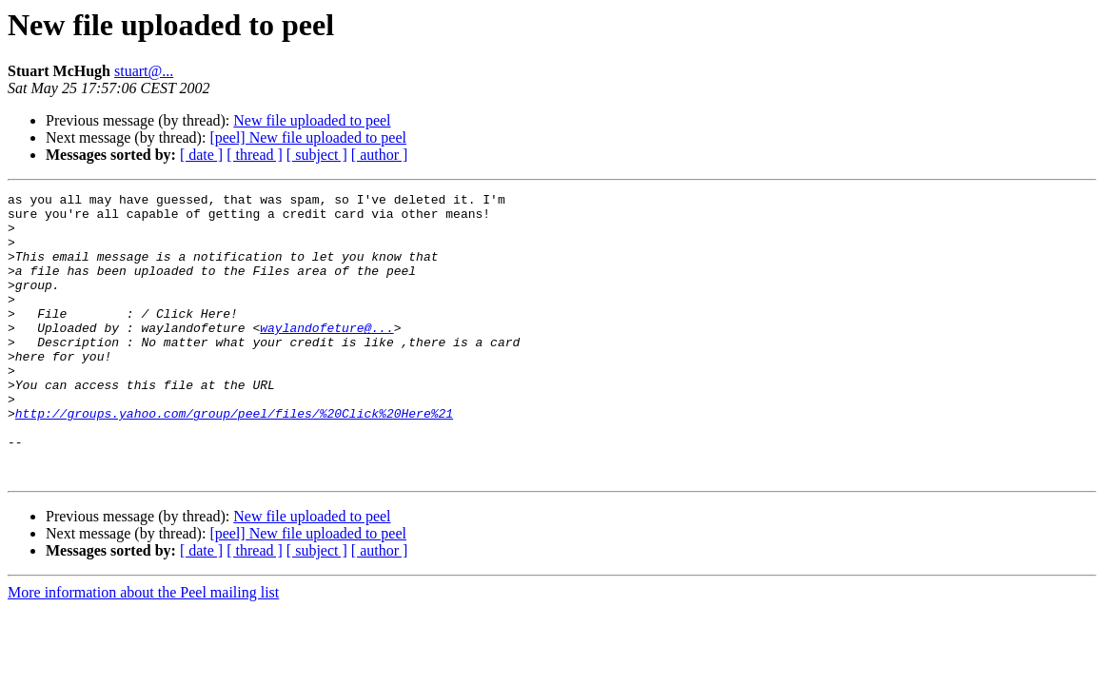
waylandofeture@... (326, 355)
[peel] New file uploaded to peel (307, 137)
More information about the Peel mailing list (143, 649)
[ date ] (201, 155)
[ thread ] (255, 155)
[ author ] (379, 155)
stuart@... (143, 71)
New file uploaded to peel (311, 120)
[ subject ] (316, 155)
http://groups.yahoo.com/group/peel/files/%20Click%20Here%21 (234, 458)
